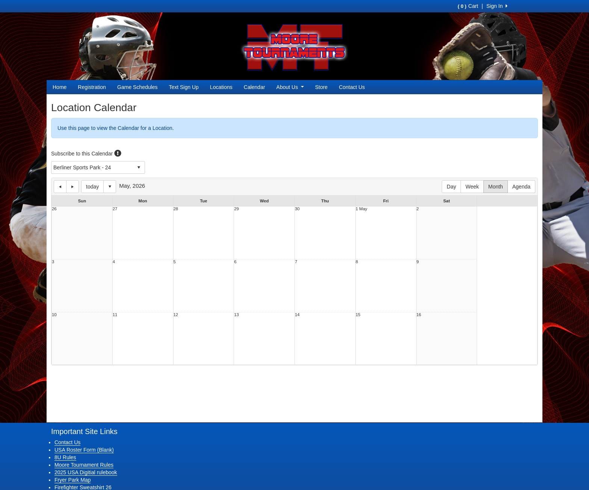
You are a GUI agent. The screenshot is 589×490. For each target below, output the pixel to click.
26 (54, 209)
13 (236, 315)
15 (358, 315)
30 (297, 209)
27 (115, 209)
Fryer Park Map (72, 480)
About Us (290, 87)
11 (115, 315)
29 (236, 209)
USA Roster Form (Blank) (84, 450)
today (92, 187)
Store (321, 87)
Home (59, 87)
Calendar (254, 87)
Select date (109, 186)
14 (297, 315)
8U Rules (65, 457)
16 (419, 315)
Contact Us (352, 87)
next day (72, 186)
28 (176, 209)
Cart (468, 6)
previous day (60, 186)
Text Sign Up (183, 87)
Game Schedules (137, 87)
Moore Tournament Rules (83, 465)
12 (176, 315)
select (139, 167)
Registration (92, 87)
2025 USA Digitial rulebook (85, 472)
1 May (361, 209)
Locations (221, 87)
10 (54, 315)
